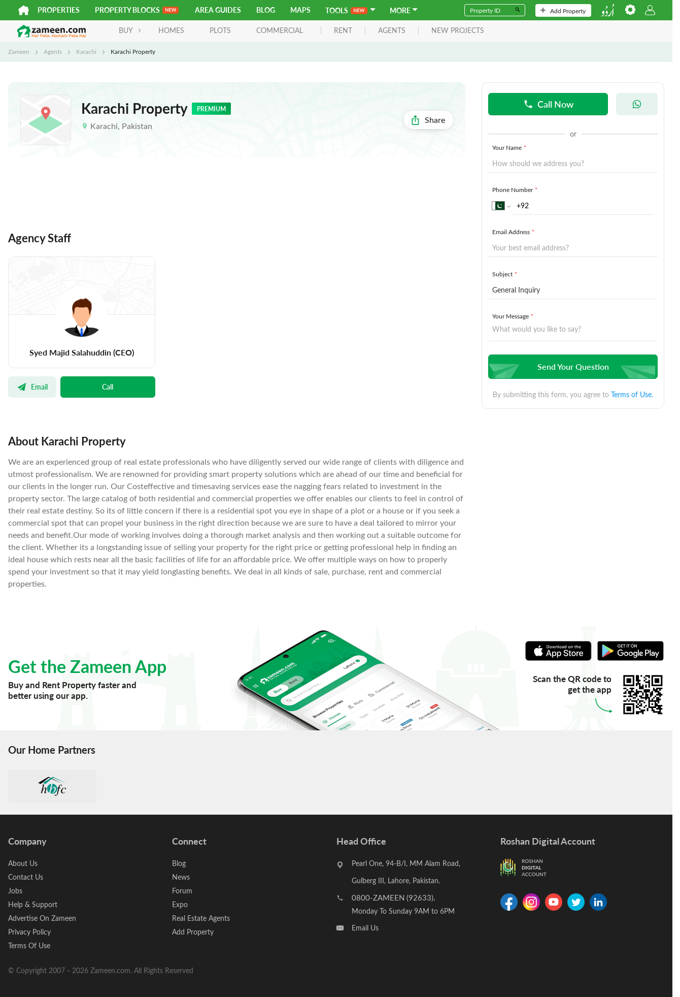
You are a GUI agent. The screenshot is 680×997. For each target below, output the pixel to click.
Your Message (513, 316)
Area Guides (218, 10)
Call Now (548, 104)
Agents (53, 51)
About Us (23, 863)
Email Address (514, 232)
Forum (182, 890)
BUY (130, 30)
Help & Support (32, 904)
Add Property (563, 11)
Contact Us (25, 877)
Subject (505, 274)
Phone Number (515, 189)
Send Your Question (571, 366)
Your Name (510, 147)
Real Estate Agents (201, 918)
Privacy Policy (29, 932)
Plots (220, 30)
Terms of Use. (632, 394)
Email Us (365, 927)
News (181, 877)
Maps (300, 10)
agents (391, 30)
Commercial (279, 30)
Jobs (15, 890)
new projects (457, 30)
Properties (59, 10)
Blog (265, 10)
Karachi (86, 51)
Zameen (18, 51)
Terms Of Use (29, 945)
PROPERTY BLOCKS (137, 10)
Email (32, 386)
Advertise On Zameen (42, 918)
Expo (180, 904)
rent (343, 30)
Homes (171, 30)
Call (107, 386)
